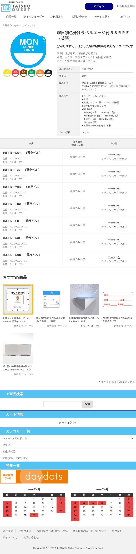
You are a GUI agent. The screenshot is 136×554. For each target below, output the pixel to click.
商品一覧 (11, 16)
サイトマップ (10, 537)
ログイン (124, 16)
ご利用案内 (56, 16)
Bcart (100, 548)
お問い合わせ (79, 16)
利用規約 (117, 530)
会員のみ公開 (77, 156)
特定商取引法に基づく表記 (52, 530)
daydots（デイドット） (24, 25)
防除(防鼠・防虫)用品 (15, 458)
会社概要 (8, 530)
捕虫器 (6, 444)
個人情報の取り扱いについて (90, 530)
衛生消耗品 (9, 451)
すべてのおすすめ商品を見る (118, 381)
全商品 (6, 25)
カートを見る (102, 16)
